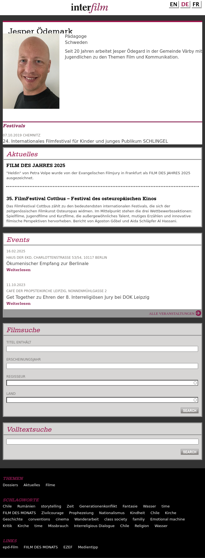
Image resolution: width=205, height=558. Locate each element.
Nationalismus (112, 513)
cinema (62, 519)
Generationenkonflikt (98, 506)
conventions (39, 519)
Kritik (7, 526)
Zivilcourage (52, 513)
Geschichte (13, 519)
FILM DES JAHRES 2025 (35, 165)
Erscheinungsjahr (23, 359)
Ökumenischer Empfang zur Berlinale (47, 263)
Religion (142, 526)
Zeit (70, 506)
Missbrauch (58, 526)
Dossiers (10, 485)
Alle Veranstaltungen (172, 313)
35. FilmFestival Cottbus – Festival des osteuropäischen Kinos (81, 199)
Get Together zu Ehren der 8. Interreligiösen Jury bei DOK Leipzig (77, 297)
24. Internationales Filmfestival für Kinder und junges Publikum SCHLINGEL (85, 141)
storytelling (51, 506)
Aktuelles (31, 485)
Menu (7, 9)
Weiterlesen (18, 269)
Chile (7, 506)
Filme (50, 485)
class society (115, 519)
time (166, 506)
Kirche (170, 513)
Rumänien (26, 506)
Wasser (149, 506)
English (173, 3)
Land (10, 394)
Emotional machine (167, 519)
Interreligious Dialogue (94, 526)
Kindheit (137, 513)
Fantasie (130, 506)
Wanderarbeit (86, 519)
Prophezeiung (81, 513)
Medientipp (88, 547)
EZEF (67, 547)
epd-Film (10, 547)
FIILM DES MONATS (41, 547)
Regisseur (15, 377)
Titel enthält (18, 342)
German (185, 3)
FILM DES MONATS (19, 513)
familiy (139, 519)
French (196, 3)
